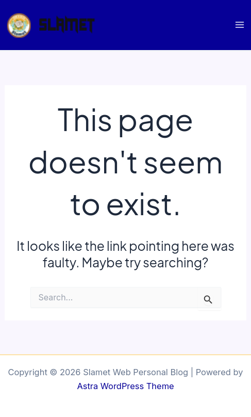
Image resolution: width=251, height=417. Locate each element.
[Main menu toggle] (239, 25)
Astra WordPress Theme (125, 386)
